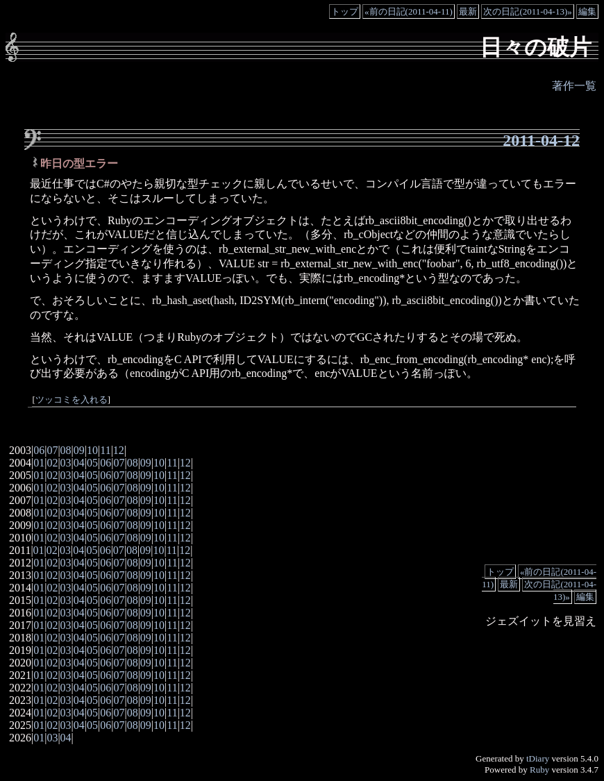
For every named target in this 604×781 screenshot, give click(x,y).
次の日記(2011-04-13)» (527, 11)
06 (38, 450)
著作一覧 (574, 86)
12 (118, 450)
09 (79, 450)
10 (92, 450)
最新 (468, 11)
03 (66, 463)
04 (79, 463)
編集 (587, 11)
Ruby (539, 769)
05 (92, 463)
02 (52, 463)
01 (38, 463)
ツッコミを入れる (71, 400)
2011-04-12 (541, 140)
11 (105, 450)
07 (52, 450)
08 (66, 450)
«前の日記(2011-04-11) (408, 11)
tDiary (537, 758)
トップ (344, 11)
